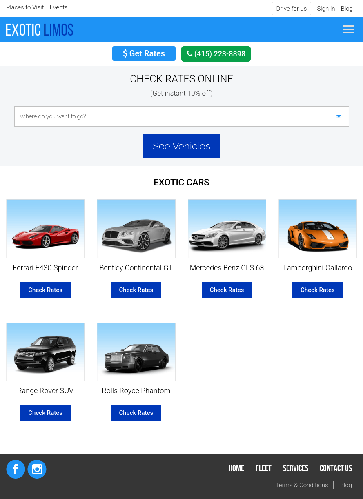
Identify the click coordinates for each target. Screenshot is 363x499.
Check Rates (45, 290)
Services (295, 468)
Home (236, 468)
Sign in (326, 8)
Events (59, 7)
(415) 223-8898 (216, 53)
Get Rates (144, 53)
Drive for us (291, 8)
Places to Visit (25, 7)
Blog (347, 8)
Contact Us (336, 468)
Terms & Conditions (302, 485)
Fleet (264, 468)
